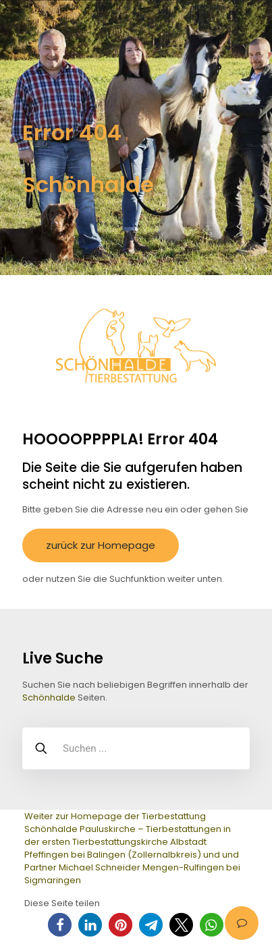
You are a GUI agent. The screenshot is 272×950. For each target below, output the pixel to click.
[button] (60, 925)
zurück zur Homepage (100, 545)
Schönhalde (49, 697)
